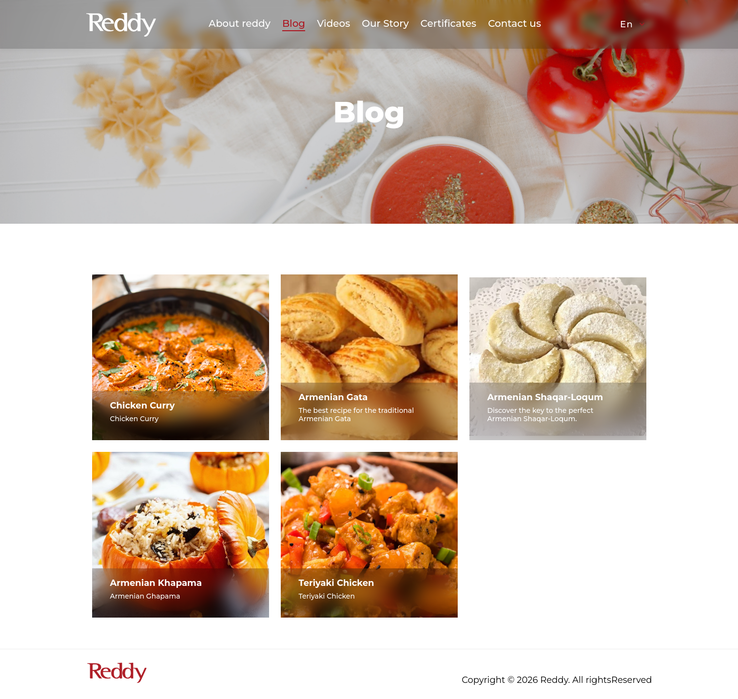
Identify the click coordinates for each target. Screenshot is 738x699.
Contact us (514, 23)
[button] (631, 24)
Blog (293, 24)
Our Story (385, 23)
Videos (333, 23)
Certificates (449, 23)
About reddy (240, 23)
